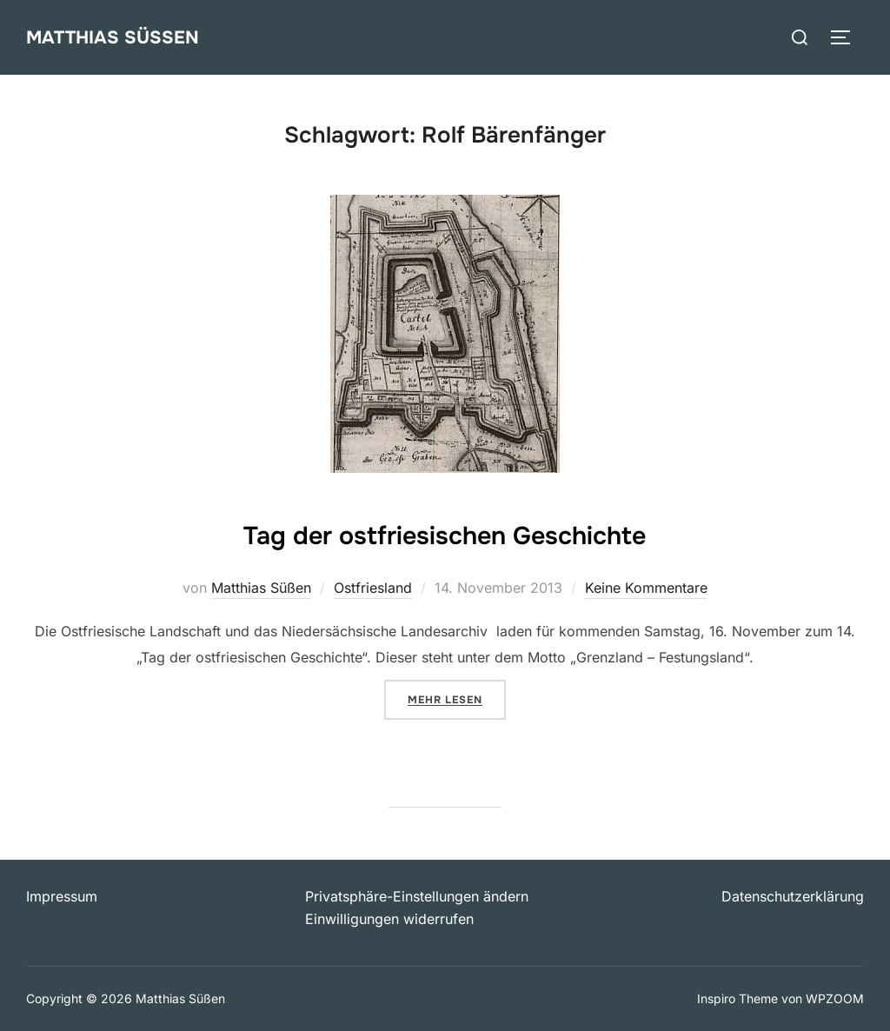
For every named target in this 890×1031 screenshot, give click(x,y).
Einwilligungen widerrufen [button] (389, 919)
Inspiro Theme (737, 998)
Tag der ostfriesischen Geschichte (444, 532)
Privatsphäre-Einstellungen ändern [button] (416, 896)
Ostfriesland (373, 587)
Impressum (61, 896)
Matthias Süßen (118, 36)
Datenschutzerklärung (792, 896)
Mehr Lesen (457, 698)
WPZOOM (835, 998)
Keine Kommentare (646, 587)
